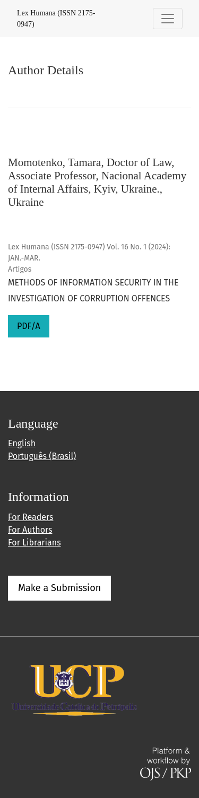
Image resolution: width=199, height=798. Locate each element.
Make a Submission (59, 588)
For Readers (30, 517)
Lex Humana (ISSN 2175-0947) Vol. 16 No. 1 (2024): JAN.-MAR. (89, 252)
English (22, 443)
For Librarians (34, 542)
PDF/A (28, 326)
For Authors (30, 530)
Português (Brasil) (42, 456)
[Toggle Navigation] (168, 18)
